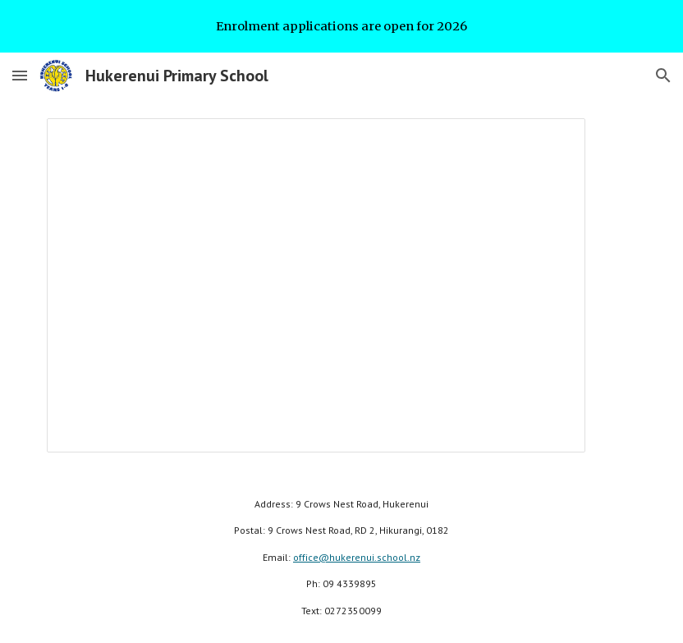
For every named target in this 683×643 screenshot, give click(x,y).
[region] (341, 26)
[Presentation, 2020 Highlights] (316, 285)
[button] (19, 75)
